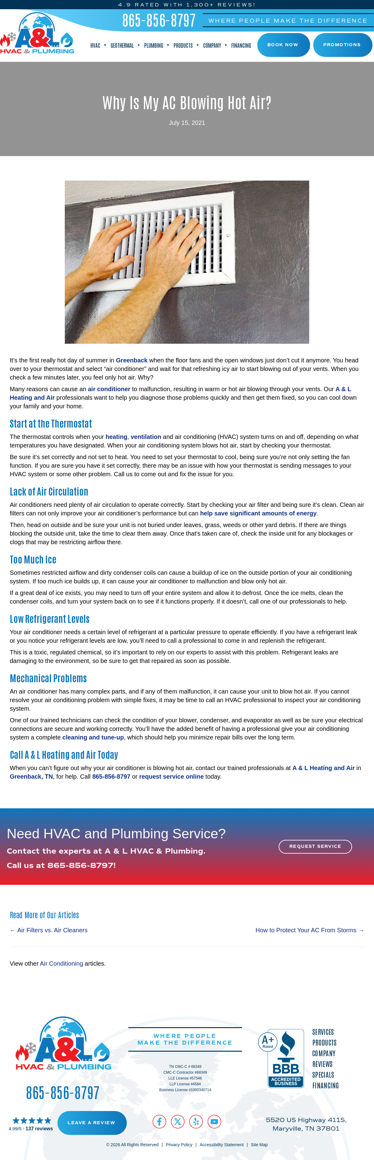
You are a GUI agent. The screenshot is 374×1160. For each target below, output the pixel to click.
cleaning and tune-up (93, 737)
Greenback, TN (31, 776)
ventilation (146, 436)
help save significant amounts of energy (258, 513)
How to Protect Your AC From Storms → (309, 930)
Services (323, 1031)
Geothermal (126, 45)
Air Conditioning (61, 963)
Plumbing (157, 45)
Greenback (132, 360)
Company (215, 45)
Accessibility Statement (222, 1144)
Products (187, 45)
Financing (241, 45)
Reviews (322, 1064)
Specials (323, 1074)
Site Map (259, 1144)
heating (116, 436)
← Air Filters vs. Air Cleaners (49, 930)
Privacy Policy (179, 1144)
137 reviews (39, 1128)
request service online (171, 776)
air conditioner (109, 389)
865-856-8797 (159, 19)
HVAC (99, 45)
